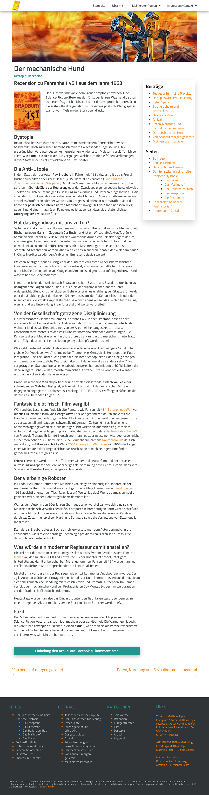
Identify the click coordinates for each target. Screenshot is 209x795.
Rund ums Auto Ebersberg (171, 761)
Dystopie (20, 75)
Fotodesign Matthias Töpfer (172, 746)
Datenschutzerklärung (168, 167)
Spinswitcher (122, 715)
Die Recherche (174, 197)
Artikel (118, 734)
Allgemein (120, 738)
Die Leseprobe (174, 193)
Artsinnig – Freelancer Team (172, 765)
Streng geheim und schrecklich (166, 108)
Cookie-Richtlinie (164, 162)
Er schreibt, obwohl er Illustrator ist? (168, 203)
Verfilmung (122, 488)
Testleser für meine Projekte (172, 93)
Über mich (118, 5)
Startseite (99, 5)
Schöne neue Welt (120, 409)
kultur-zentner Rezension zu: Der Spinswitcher (175, 729)
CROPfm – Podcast (167, 735)
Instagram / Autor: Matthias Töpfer (176, 720)
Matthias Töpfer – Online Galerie (175, 750)
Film (116, 727)
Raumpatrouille (112, 439)
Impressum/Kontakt (182, 5)
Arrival (157, 119)
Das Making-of (174, 184)
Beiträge (159, 158)
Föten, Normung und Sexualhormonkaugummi (170, 126)
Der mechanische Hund (168, 132)
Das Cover (171, 180)
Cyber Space (161, 102)
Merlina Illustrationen (168, 757)
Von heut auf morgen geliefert (173, 136)
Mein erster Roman (146, 5)
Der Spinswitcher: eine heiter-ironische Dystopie (173, 173)
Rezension (35, 75)
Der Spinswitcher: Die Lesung (172, 97)
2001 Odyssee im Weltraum (87, 444)
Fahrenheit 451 (128, 431)
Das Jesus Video (163, 115)
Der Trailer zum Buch (178, 188)
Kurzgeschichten (124, 723)
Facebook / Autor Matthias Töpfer (175, 723)
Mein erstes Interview (168, 141)
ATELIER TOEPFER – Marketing (174, 742)
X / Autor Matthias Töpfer (171, 716)
